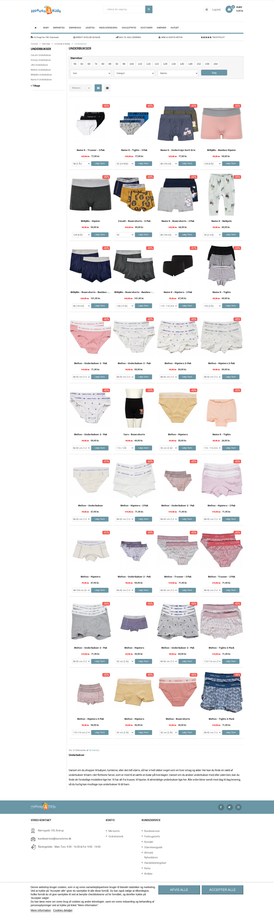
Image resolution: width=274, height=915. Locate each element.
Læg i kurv (100, 163)
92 (117, 63)
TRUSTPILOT (213, 37)
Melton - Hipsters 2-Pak (178, 363)
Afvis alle (179, 890)
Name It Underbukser (41, 79)
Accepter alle (222, 890)
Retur (145, 868)
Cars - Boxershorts (134, 434)
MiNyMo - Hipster (90, 221)
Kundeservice (145, 831)
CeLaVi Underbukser (41, 55)
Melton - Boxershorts (178, 719)
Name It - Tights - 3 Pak (134, 150)
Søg (149, 9)
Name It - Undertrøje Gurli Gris (177, 150)
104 (131, 63)
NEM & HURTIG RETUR (170, 37)
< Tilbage (35, 86)
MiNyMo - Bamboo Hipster (221, 150)
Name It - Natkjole (221, 221)
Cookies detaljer (63, 910)
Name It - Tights (222, 292)
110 (140, 63)
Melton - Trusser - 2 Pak (177, 577)
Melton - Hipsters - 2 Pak (134, 506)
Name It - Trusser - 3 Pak (91, 150)
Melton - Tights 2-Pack (221, 648)
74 (96, 63)
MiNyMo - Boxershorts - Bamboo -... (91, 292)
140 (182, 63)
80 (102, 63)
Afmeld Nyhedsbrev (145, 855)
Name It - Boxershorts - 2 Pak (178, 221)
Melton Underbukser (41, 70)
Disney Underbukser (41, 60)
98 (123, 63)
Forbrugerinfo (145, 836)
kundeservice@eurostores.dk (54, 838)
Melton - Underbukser (90, 506)
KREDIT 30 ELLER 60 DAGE (86, 37)
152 (199, 63)
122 (157, 63)
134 (173, 63)
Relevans (76, 88)
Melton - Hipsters (178, 434)
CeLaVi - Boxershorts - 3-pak (134, 221)
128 (165, 63)
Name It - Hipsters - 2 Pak (178, 292)
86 (110, 63)
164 (215, 63)
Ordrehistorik (115, 836)
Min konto (114, 831)
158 (207, 63)
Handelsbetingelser (145, 862)
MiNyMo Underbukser (41, 74)
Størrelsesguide (145, 847)
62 (81, 63)
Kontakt (145, 841)
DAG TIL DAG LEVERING (128, 37)
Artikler (145, 873)
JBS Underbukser (39, 65)
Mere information (41, 910)
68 (89, 63)
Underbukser (41, 49)
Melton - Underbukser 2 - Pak (90, 363)
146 (190, 63)
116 (148, 63)
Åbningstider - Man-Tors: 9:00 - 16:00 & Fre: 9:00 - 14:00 (69, 846)
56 (75, 63)
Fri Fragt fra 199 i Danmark (45, 37)
